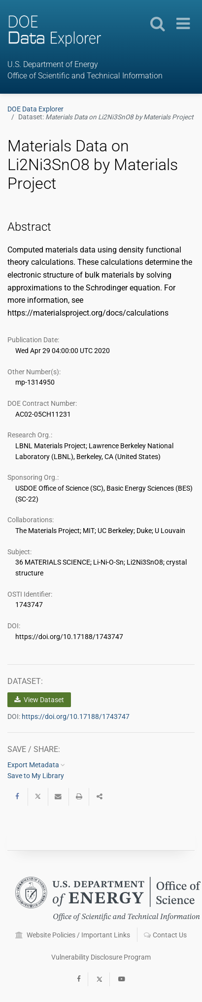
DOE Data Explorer (35, 109)
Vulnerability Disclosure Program (101, 957)
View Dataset (39, 700)
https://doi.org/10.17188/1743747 (76, 716)
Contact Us (165, 935)
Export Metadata (36, 765)
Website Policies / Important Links (72, 935)
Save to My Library (35, 776)
